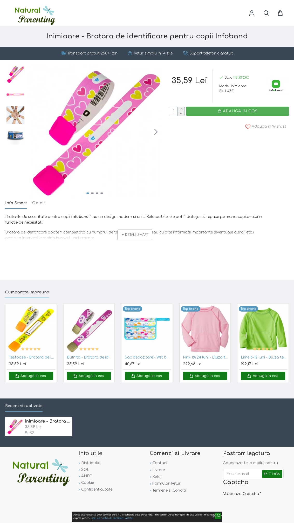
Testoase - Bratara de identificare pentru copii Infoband (32, 355)
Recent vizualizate (24, 404)
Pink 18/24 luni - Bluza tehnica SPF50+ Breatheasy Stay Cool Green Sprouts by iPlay (206, 355)
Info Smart (16, 203)
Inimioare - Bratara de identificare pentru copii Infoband (47, 419)
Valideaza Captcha (241, 492)
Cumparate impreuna (27, 290)
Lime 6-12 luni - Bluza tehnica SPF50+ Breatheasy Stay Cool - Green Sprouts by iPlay (264, 355)
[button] (156, 132)
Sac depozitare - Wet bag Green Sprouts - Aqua (148, 355)
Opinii (38, 203)
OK (286, 516)
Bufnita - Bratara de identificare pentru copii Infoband (90, 355)
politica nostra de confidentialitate (243, 516)
